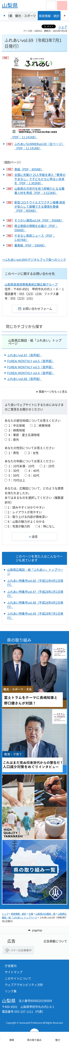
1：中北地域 (16, 425)
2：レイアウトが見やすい (25, 512)
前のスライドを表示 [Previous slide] (4, 15)
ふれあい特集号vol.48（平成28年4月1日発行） (35, 604)
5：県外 (13, 439)
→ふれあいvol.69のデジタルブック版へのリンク (34, 259)
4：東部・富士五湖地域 (24, 435)
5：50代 (13, 475)
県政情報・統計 (18, 914)
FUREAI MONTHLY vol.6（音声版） (30, 361)
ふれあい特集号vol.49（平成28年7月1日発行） (35, 615)
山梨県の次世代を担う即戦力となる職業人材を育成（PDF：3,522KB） (39, 190)
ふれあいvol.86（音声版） (24, 379)
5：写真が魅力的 (19, 526)
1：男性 (13, 453)
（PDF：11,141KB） (38, 97)
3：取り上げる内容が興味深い (28, 516)
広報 (31, 914)
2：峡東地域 (42, 425)
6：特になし (46, 526)
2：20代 (49, 466)
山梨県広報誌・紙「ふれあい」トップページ (34, 342)
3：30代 (13, 470)
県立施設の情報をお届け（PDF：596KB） (36, 228)
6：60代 (34, 475)
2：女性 (33, 453)
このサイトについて (18, 978)
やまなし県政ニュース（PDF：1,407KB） (34, 237)
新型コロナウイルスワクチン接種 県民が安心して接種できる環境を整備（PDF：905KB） (39, 206)
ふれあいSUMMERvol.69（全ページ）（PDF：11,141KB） (39, 146)
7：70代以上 (16, 480)
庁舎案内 (11, 965)
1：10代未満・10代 (21, 466)
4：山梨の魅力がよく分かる (26, 521)
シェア (62, 27)
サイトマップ (13, 972)
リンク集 (11, 991)
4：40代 (34, 470)
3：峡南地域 (16, 430)
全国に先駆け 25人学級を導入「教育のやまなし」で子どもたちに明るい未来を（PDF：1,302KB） (40, 179)
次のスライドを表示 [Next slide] (65, 15)
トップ (5, 914)
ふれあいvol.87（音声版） (24, 355)
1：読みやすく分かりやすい (26, 507)
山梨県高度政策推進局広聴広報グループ (31, 284)
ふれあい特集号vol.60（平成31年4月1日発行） (35, 583)
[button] (51, 5)
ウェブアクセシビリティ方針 (24, 984)
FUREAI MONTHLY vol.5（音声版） (30, 367)
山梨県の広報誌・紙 (45, 914)
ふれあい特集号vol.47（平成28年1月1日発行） (35, 594)
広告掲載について (55, 941)
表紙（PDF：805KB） (28, 169)
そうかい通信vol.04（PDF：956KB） (38, 220)
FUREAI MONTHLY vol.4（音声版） (30, 373)
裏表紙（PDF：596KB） (30, 245)
